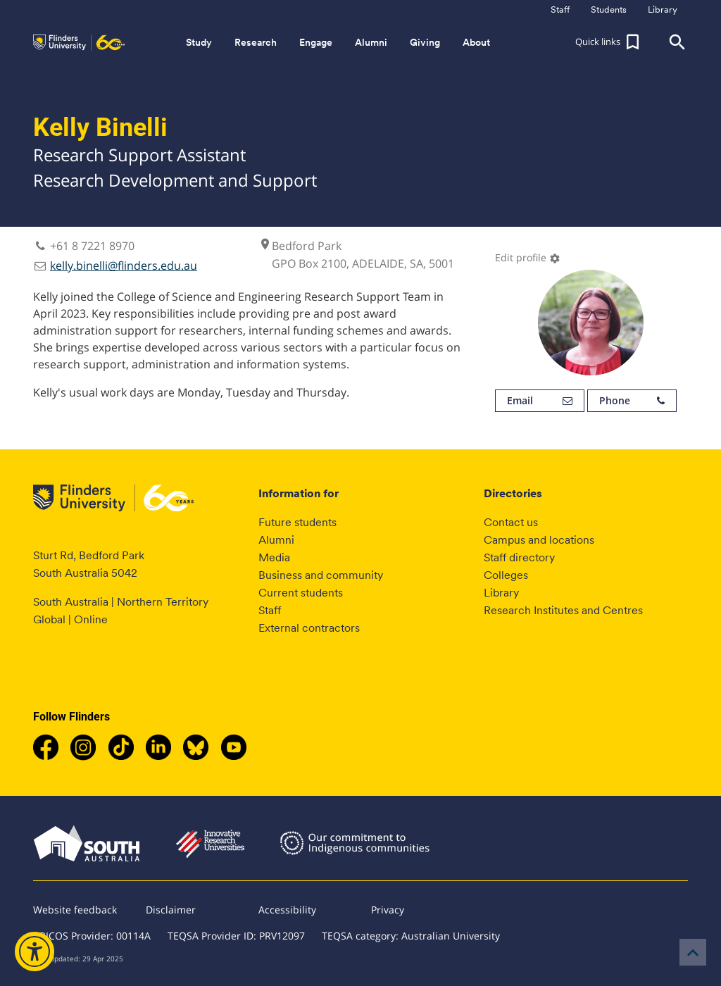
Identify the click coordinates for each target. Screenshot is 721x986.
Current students (300, 592)
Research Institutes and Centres (563, 610)
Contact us (511, 522)
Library (501, 592)
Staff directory (519, 557)
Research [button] (255, 42)
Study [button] (199, 42)
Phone (632, 400)
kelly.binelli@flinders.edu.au (123, 265)
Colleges (506, 575)
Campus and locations (539, 540)
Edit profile (527, 257)
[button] (609, 42)
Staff (269, 610)
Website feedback (75, 909)
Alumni (276, 540)
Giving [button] (425, 42)
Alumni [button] (371, 42)
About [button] (476, 42)
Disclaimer (171, 909)
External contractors (309, 628)
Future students (297, 522)
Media (274, 557)
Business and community (320, 575)
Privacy (387, 909)
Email (539, 400)
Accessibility (287, 909)
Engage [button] (315, 42)
